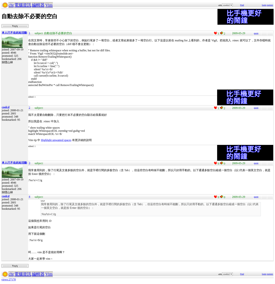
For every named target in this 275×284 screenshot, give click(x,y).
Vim (48, 5)
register (270, 5)
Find (242, 5)
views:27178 (8, 279)
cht (11, 5)
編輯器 (38, 5)
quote (256, 33)
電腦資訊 (22, 5)
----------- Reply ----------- (15, 26)
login (264, 5)
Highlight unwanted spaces (56, 140)
